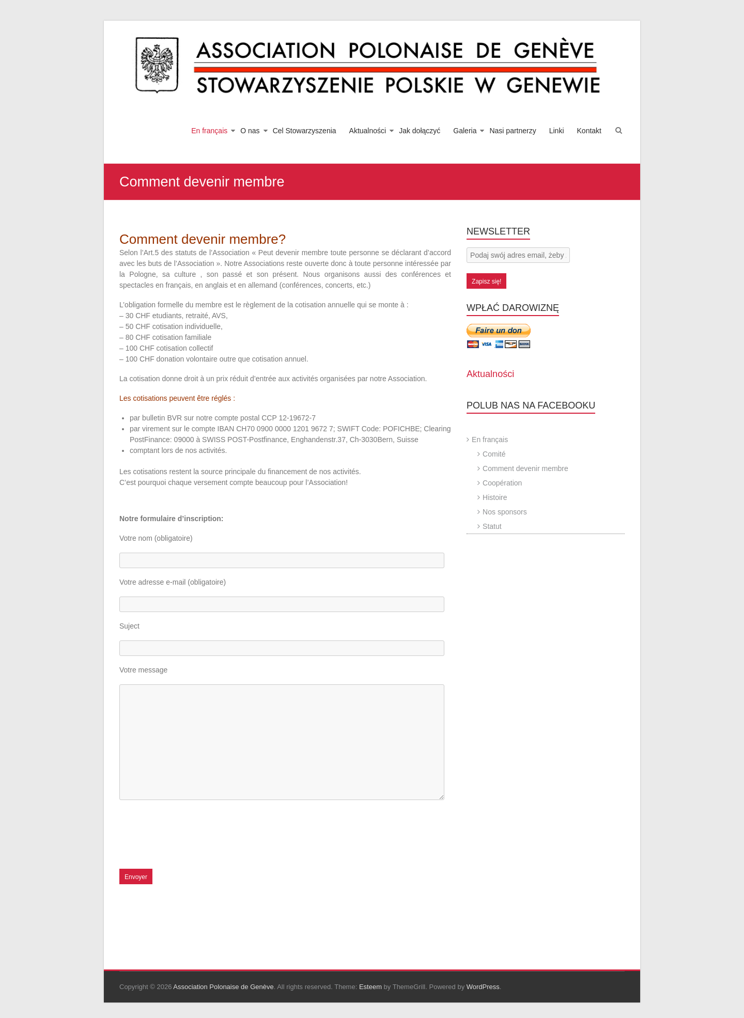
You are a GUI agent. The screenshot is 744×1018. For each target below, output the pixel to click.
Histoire (495, 497)
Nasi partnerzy (512, 131)
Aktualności (367, 131)
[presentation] (197, 838)
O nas (249, 131)
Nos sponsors (505, 512)
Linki (556, 131)
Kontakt (589, 131)
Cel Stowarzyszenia (304, 131)
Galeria (464, 131)
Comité (494, 454)
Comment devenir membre (525, 468)
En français (209, 131)
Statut (492, 526)
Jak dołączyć (419, 131)
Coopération (502, 483)
